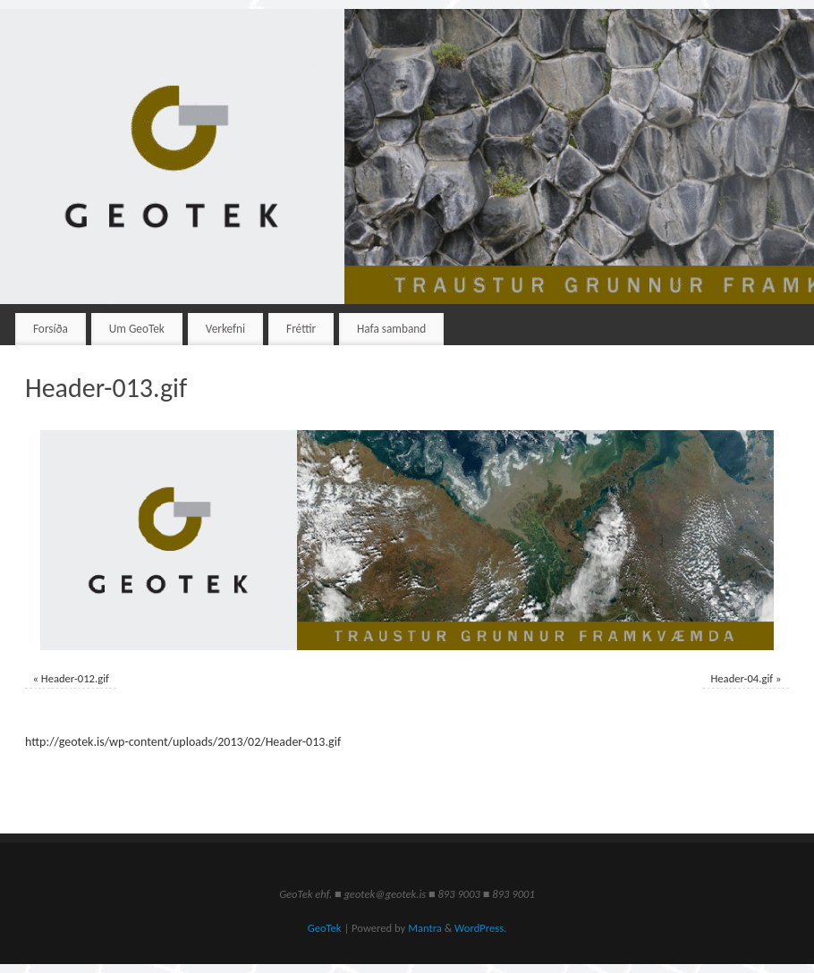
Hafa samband (391, 328)
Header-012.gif (75, 678)
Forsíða (50, 328)
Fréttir (301, 328)
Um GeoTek (137, 328)
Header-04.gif (742, 678)
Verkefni (225, 328)
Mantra (425, 928)
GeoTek (325, 928)
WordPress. (480, 928)
